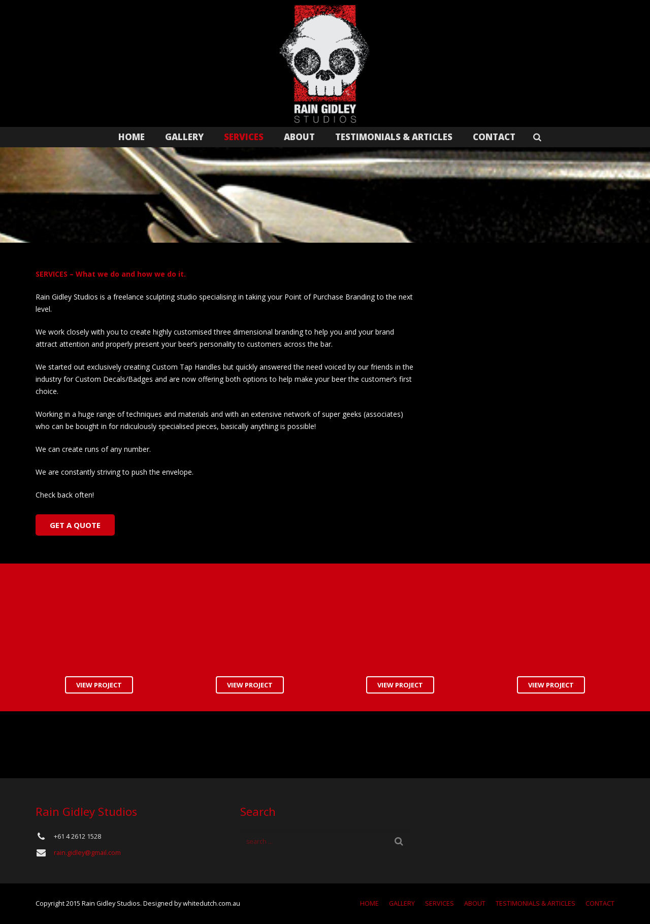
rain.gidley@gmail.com (87, 852)
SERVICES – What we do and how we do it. (111, 274)
